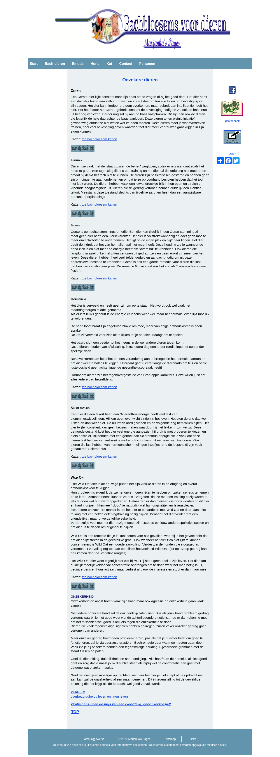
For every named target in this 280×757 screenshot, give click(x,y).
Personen (147, 64)
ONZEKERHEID (82, 596)
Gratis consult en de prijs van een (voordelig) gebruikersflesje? (121, 704)
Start (34, 64)
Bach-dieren (55, 64)
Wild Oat (78, 477)
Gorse (75, 225)
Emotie (78, 64)
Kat (109, 64)
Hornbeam (78, 299)
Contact (125, 64)
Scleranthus (80, 408)
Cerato (76, 90)
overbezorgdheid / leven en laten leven (99, 696)
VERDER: (78, 692)
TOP (75, 712)
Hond (95, 64)
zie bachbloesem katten (99, 139)
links (193, 739)
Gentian (76, 160)
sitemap (171, 739)
